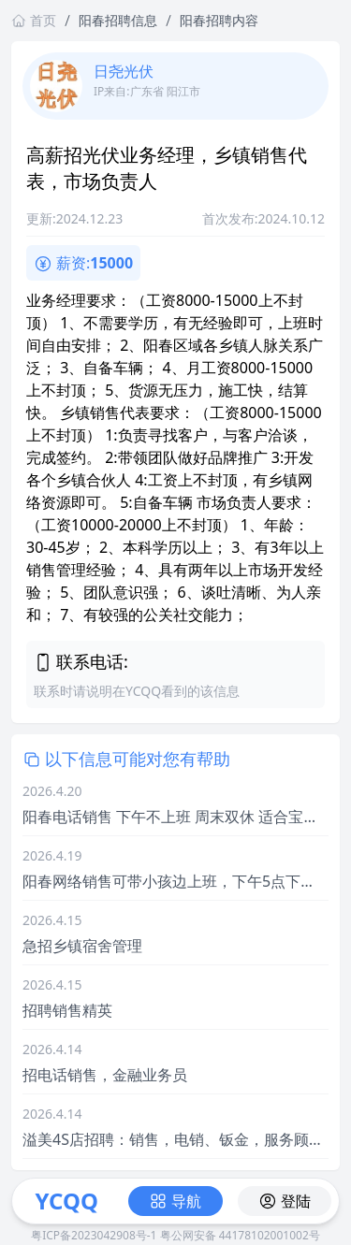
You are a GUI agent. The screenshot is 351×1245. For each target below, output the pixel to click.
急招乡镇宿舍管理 (82, 945)
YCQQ (66, 1200)
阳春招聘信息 (118, 20)
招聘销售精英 (67, 1010)
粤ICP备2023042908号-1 (93, 1235)
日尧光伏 (124, 71)
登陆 (284, 1201)
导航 (175, 1201)
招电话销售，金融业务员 (104, 1074)
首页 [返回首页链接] (33, 20)
